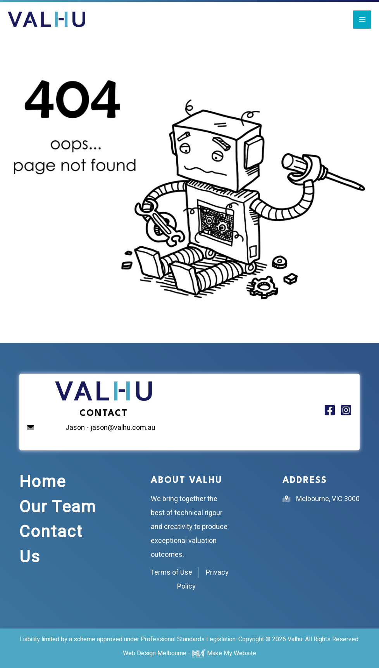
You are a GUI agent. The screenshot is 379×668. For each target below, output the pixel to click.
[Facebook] (330, 410)
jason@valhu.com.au (122, 427)
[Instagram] (346, 410)
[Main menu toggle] (362, 19)
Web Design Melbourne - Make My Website (189, 653)
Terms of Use (171, 572)
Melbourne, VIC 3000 (328, 499)
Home (42, 482)
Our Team (57, 507)
